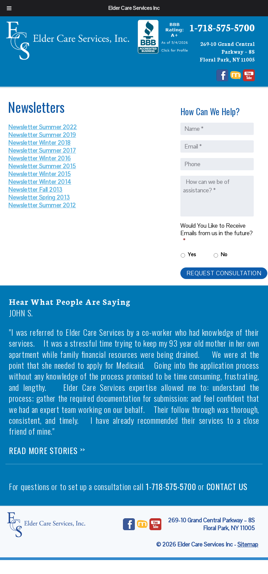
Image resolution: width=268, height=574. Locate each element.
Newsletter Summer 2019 (42, 135)
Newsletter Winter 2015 (39, 174)
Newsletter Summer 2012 (42, 205)
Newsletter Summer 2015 (42, 166)
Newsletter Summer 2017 (42, 150)
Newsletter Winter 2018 (39, 142)
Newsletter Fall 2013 (35, 189)
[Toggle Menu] (9, 8)
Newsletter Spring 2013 (39, 197)
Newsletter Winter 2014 (39, 182)
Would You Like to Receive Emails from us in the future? (216, 233)
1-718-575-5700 (222, 27)
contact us (227, 486)
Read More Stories (47, 450)
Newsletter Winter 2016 (39, 158)
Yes (192, 254)
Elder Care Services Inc (134, 8)
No (224, 254)
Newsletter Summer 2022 (42, 127)
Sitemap (247, 544)
